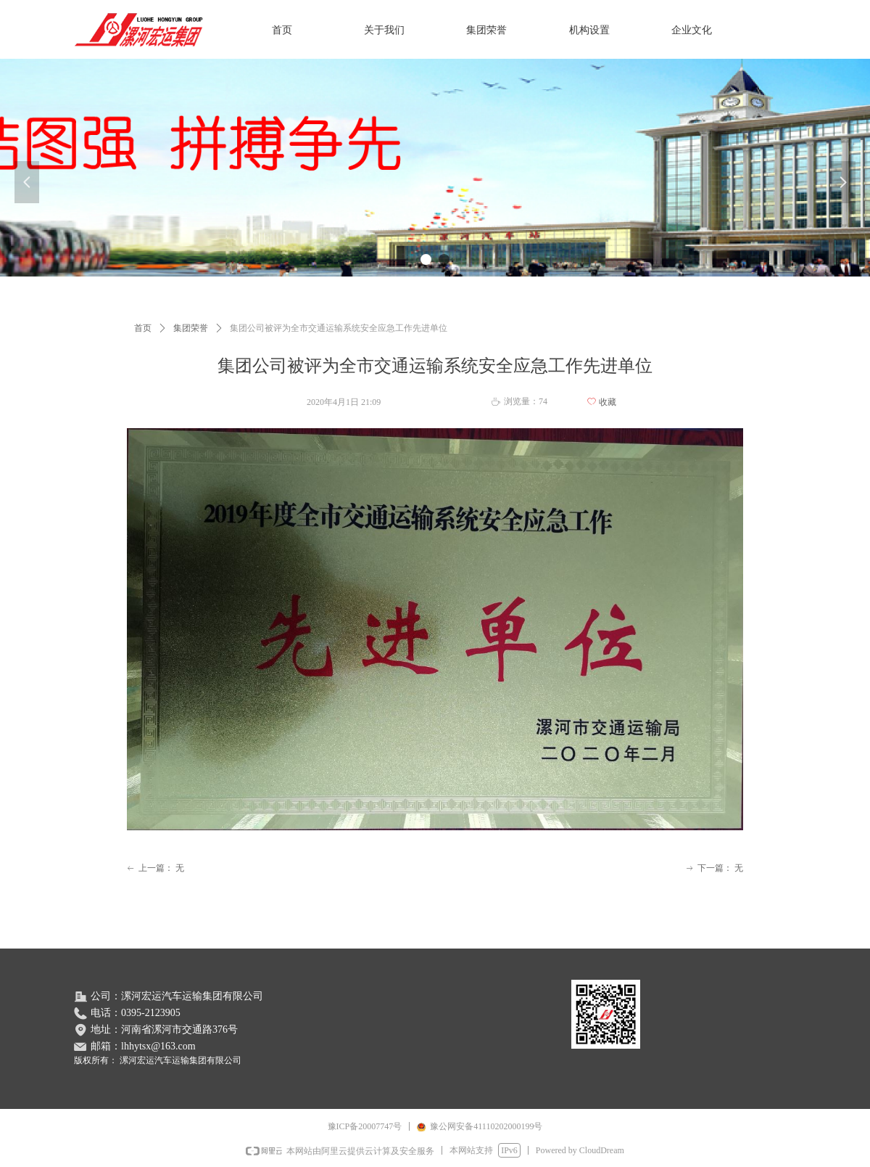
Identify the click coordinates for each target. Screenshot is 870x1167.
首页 (143, 328)
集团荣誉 (190, 328)
